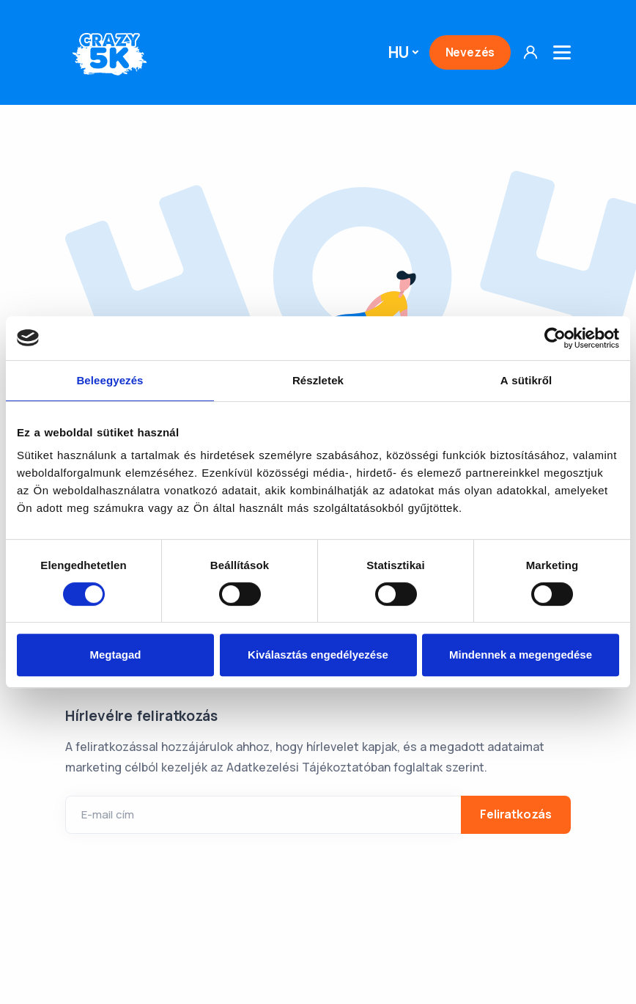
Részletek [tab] (318, 380)
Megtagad (115, 654)
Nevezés (470, 52)
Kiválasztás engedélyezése (318, 654)
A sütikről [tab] (526, 380)
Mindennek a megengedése (520, 654)
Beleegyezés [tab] (109, 380)
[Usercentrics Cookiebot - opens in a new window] (555, 338)
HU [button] (398, 52)
